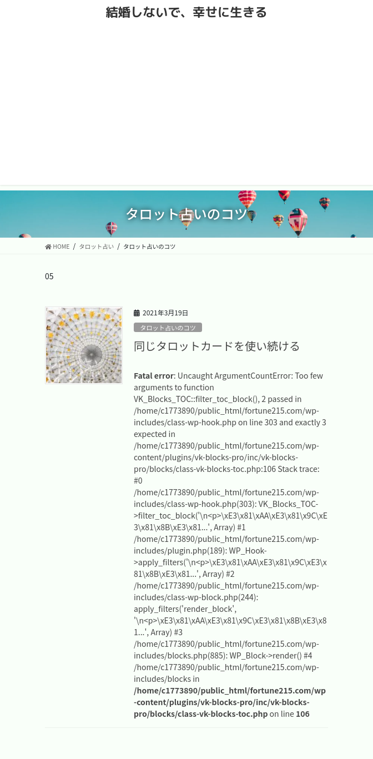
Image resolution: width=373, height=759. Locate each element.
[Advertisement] (186, 107)
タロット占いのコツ (168, 327)
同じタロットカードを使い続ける (217, 346)
